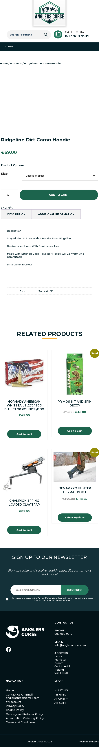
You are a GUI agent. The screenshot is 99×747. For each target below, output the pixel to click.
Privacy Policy (44, 598)
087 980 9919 (77, 36)
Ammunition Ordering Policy (25, 718)
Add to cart (59, 194)
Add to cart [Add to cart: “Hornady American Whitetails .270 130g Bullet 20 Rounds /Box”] (24, 433)
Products (16, 63)
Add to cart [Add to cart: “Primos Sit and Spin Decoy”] (74, 430)
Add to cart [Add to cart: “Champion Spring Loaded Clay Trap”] (24, 529)
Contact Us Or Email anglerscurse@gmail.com (22, 696)
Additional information (56, 214)
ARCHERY (61, 698)
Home (4, 63)
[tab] (16, 214)
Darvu (95, 741)
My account (13, 702)
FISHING (60, 694)
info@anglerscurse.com (70, 645)
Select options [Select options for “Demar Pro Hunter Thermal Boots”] (75, 517)
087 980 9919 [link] (63, 633)
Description (16, 214)
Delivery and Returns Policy (24, 714)
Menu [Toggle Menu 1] (9, 46)
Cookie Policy (15, 710)
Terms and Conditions (20, 722)
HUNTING (61, 690)
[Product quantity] (9, 195)
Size (4, 173)
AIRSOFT (60, 702)
